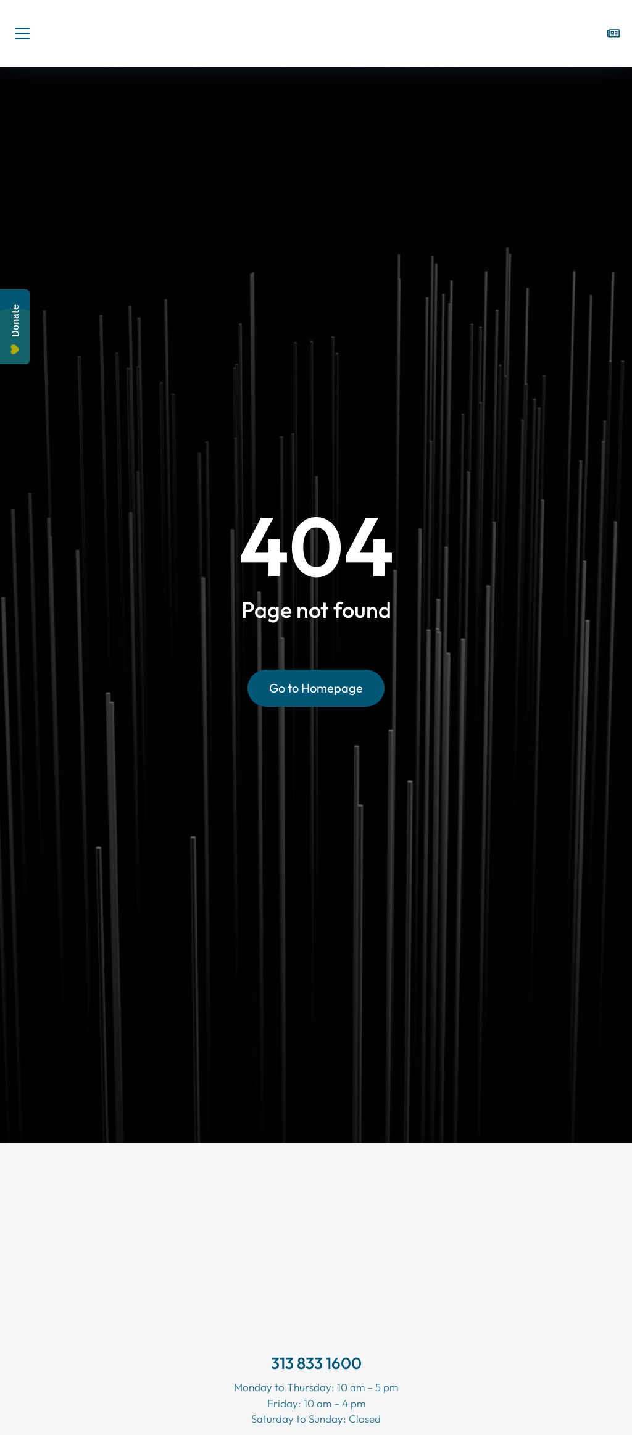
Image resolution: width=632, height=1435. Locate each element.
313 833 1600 (316, 1363)
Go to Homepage (316, 690)
